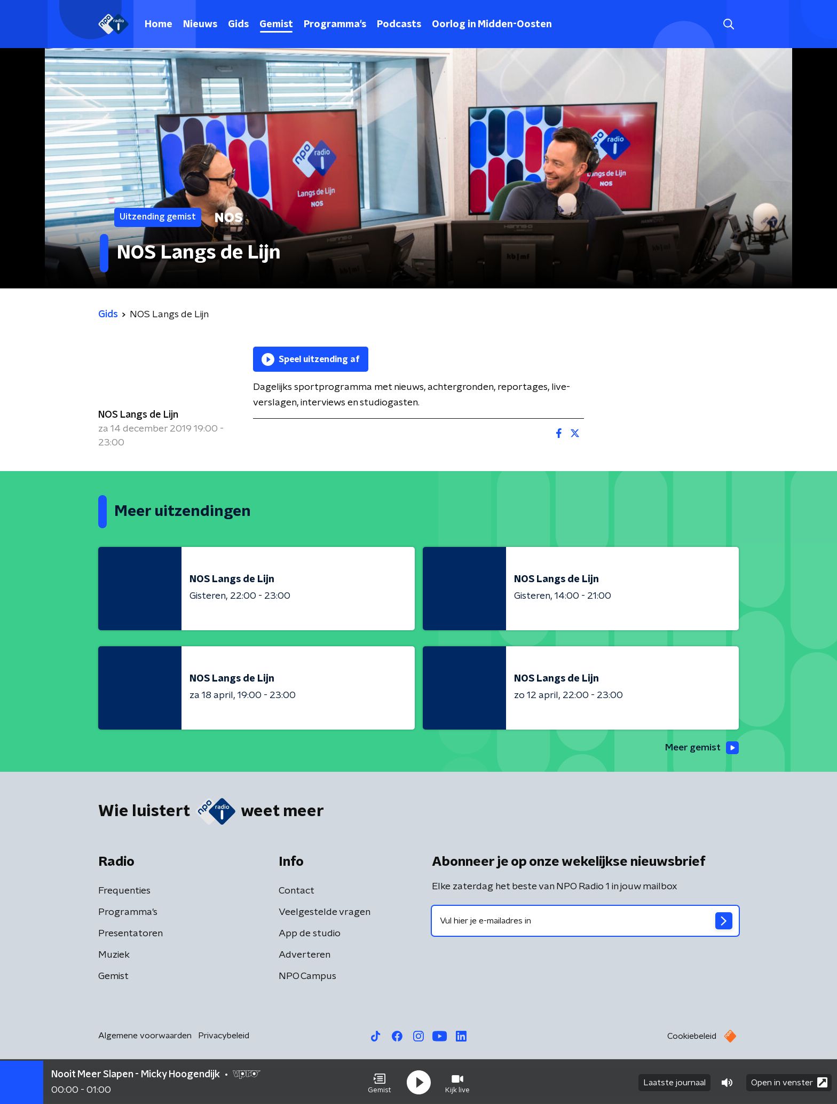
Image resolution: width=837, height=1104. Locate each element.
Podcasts (399, 24)
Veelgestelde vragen (324, 913)
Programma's (335, 24)
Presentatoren (130, 934)
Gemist (276, 24)
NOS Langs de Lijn (138, 415)
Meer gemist (701, 747)
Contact (296, 891)
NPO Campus (307, 977)
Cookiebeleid (691, 1036)
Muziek (114, 955)
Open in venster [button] (789, 1081)
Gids (238, 24)
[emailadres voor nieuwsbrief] (585, 921)
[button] (379, 1081)
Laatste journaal (674, 1081)
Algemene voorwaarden (145, 1036)
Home (158, 24)
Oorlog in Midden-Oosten (492, 24)
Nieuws (200, 24)
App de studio (310, 934)
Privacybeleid (223, 1036)
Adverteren (304, 955)
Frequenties (124, 891)
